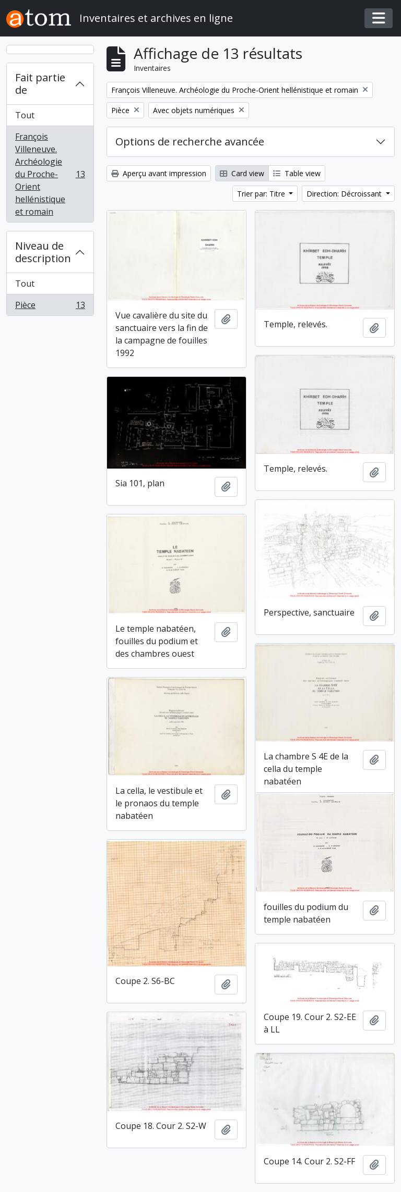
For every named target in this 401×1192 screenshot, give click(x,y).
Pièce (50, 307)
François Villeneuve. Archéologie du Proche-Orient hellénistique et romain (50, 174)
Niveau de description (43, 252)
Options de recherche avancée (189, 141)
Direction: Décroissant (345, 194)
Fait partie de (40, 83)
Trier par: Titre (262, 194)
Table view (297, 173)
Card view (242, 173)
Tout (24, 115)
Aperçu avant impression (158, 173)
